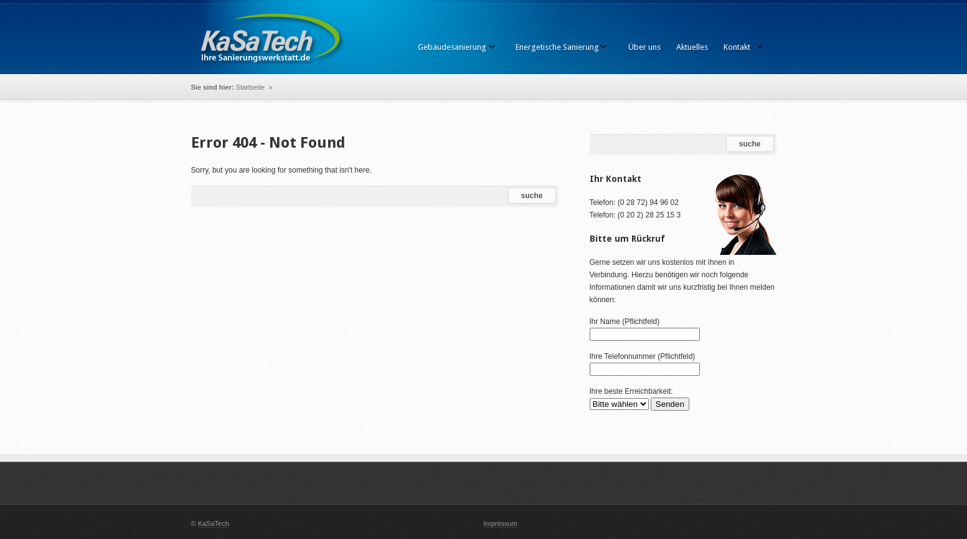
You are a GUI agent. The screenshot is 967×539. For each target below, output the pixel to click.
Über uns (644, 47)
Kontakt (737, 47)
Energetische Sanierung (557, 47)
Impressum (500, 523)
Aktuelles (692, 47)
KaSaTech (213, 523)
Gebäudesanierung (452, 47)
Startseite (251, 87)
